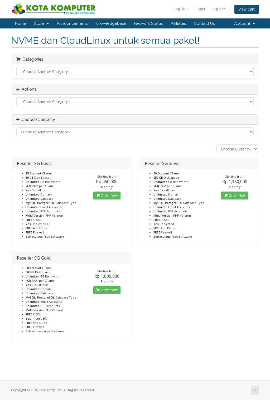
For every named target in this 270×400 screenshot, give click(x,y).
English (181, 8)
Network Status (148, 23)
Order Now (107, 195)
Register (218, 8)
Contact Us (204, 23)
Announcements (72, 23)
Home (20, 23)
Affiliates (178, 23)
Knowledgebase (110, 23)
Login (200, 8)
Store (41, 23)
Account (244, 23)
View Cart (247, 9)
